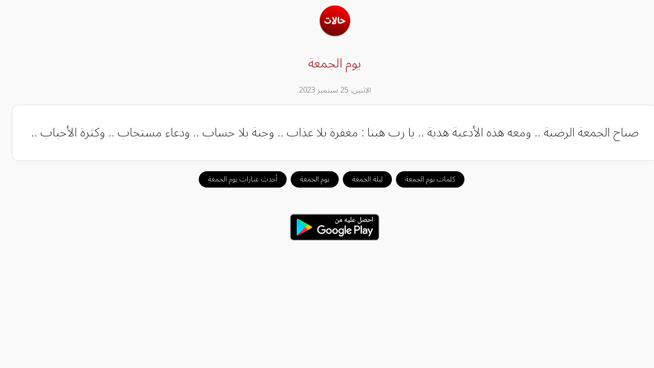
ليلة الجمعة (359, 179)
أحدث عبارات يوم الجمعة (235, 179)
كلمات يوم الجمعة (423, 179)
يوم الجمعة (307, 179)
